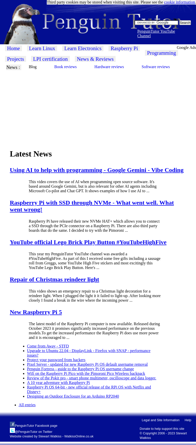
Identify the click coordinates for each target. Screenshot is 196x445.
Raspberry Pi (124, 48)
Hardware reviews (109, 67)
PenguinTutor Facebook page (36, 426)
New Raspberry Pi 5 (36, 312)
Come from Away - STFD (48, 346)
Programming (161, 53)
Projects (15, 59)
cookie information (179, 2)
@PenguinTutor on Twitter (33, 432)
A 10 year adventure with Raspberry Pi (58, 382)
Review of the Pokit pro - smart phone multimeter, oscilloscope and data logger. (91, 378)
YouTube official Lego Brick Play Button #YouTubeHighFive (88, 242)
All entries (27, 405)
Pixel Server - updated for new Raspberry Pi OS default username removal (87, 364)
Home (13, 48)
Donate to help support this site (162, 429)
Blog (33, 67)
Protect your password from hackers (56, 360)
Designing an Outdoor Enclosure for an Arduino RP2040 (73, 396)
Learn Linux (42, 48)
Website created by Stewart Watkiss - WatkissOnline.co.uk (52, 436)
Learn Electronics (82, 48)
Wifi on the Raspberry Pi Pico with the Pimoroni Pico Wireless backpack (86, 373)
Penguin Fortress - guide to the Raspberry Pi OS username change (80, 369)
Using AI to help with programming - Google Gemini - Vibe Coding (97, 170)
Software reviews (156, 67)
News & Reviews (95, 59)
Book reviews (65, 67)
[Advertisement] (97, 105)
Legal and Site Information (161, 420)
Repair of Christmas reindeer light (54, 279)
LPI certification (50, 59)
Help (188, 420)
